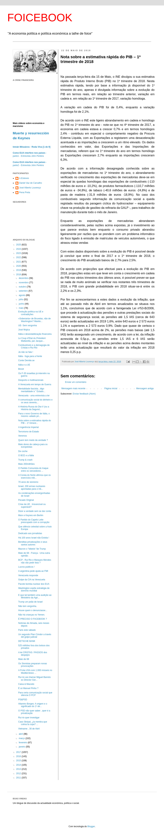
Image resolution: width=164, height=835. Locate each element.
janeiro (22, 746)
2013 (19, 769)
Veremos (22, 436)
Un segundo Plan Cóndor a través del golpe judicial (34, 635)
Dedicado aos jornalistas (30, 533)
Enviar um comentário (75, 382)
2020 (19, 266)
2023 (19, 253)
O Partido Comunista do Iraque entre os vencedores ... (33, 469)
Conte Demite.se (26, 360)
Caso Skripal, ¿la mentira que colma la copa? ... (32, 723)
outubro (23, 286)
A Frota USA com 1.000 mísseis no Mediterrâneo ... (35, 671)
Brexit (21, 369)
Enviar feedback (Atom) (84, 393)
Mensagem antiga (145, 388)
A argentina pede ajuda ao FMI (33, 571)
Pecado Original (26, 500)
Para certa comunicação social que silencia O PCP (35, 693)
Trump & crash (25, 460)
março (22, 738)
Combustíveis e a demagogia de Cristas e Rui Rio (34, 346)
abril (21, 734)
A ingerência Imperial (28, 427)
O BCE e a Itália (26, 455)
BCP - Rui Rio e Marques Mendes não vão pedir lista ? (34, 561)
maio (21, 308)
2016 (19, 756)
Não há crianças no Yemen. (31, 614)
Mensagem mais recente (73, 388)
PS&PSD (22, 699)
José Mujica (24, 329)
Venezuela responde (28, 575)
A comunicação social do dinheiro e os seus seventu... (35, 401)
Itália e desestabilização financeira (35, 334)
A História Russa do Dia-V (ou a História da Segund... (33, 407)
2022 (19, 257)
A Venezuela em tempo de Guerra (34, 384)
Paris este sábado (27, 630)
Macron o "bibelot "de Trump (32, 549)
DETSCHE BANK (26, 641)
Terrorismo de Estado (28, 431)
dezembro (24, 278)
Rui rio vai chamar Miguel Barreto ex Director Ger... (34, 678)
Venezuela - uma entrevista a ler (34, 395)
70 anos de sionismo (28, 482)
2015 (19, 760)
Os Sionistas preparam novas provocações (32, 664)
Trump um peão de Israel (30, 602)
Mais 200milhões (26, 464)
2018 (19, 274)
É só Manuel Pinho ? (28, 688)
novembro (24, 282)
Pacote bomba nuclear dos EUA (33, 584)
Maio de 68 (23, 659)
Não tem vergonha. (27, 606)
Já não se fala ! (25, 352)
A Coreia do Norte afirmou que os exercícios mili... (34, 476)
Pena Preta (24, 192)
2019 (19, 270)
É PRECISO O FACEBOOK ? (32, 619)
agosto (22, 295)
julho (21, 299)
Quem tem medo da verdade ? (33, 440)
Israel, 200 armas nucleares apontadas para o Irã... (31, 487)
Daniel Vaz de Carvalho (30, 183)
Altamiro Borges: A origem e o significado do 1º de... (32, 705)
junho (22, 304)
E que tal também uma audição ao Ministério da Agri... (35, 596)
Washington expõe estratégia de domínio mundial (34, 589)
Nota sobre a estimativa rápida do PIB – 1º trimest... (34, 421)
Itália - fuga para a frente (30, 356)
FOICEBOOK (39, 17)
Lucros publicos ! (26, 567)
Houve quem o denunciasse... (32, 610)
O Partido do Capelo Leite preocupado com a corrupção (33, 521)
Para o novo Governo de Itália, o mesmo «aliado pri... (34, 414)
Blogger (91, 826)
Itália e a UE (24, 365)
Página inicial (110, 388)
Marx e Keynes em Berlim (30, 515)
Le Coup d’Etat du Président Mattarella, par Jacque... (32, 339)
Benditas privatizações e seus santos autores (32, 543)
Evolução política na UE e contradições (30, 312)
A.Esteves (24, 178)
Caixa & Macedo (26, 684)
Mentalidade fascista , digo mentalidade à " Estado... (31, 389)
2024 (19, 249)
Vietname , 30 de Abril (29, 728)
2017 (19, 752)
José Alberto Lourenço (30, 187)
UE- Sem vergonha (27, 325)
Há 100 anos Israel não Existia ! (33, 537)
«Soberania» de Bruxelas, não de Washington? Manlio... (34, 319)
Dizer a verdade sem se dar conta (34, 511)
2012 (19, 773)
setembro (23, 291)
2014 (19, 765)
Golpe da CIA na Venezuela (31, 579)
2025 (19, 244)
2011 (19, 777)
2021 (19, 261)
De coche (23, 451)
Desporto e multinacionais (30, 380)
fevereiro (23, 742)
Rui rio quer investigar (29, 717)
